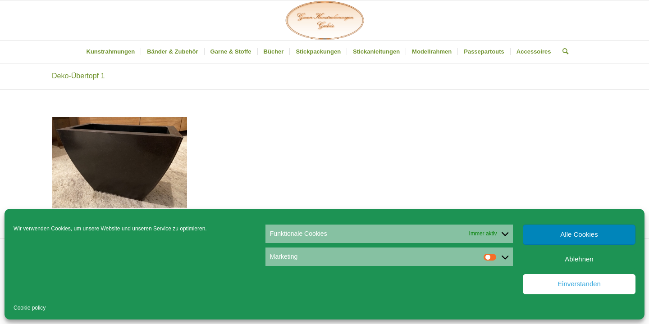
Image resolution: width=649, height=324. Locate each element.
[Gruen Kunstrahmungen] (324, 20)
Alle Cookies (579, 234)
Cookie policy (30, 308)
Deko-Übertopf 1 (78, 76)
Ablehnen (579, 259)
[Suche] (562, 51)
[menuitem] (111, 51)
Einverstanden (579, 284)
